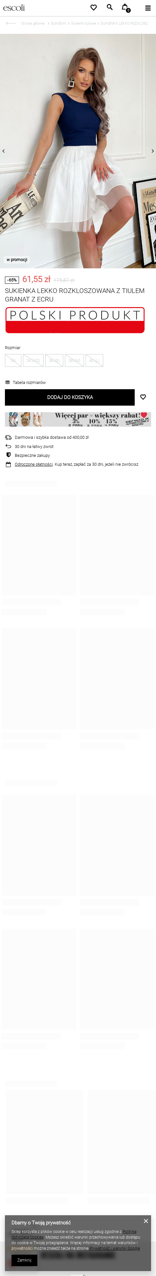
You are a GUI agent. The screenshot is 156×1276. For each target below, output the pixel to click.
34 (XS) (33, 360)
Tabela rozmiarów (26, 382)
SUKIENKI (59, 23)
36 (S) (54, 360)
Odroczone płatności (34, 464)
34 (13, 360)
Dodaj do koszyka (70, 397)
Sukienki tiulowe (83, 23)
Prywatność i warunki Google (114, 1248)
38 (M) (74, 360)
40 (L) (94, 360)
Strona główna (33, 23)
